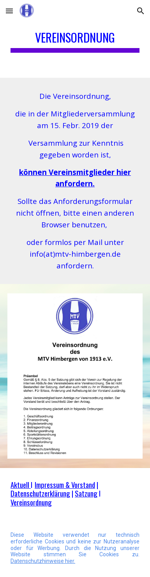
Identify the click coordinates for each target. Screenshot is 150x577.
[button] (9, 10)
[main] (75, 39)
